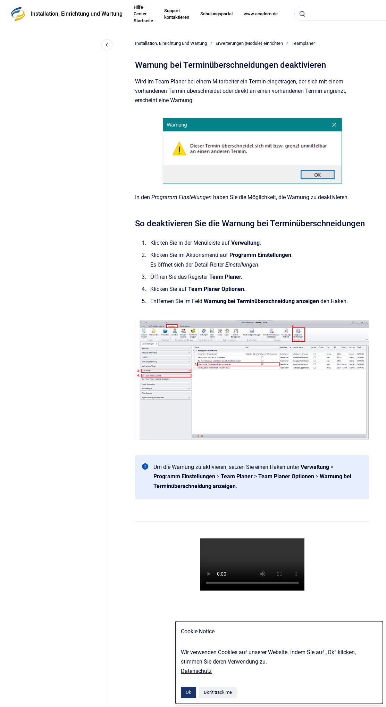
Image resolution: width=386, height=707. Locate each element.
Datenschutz (196, 671)
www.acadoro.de (261, 13)
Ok (188, 692)
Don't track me (218, 692)
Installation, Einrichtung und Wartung (77, 13)
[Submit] (302, 13)
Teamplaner (303, 43)
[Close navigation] (106, 44)
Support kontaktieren (176, 14)
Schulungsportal (216, 13)
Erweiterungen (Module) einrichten (249, 43)
